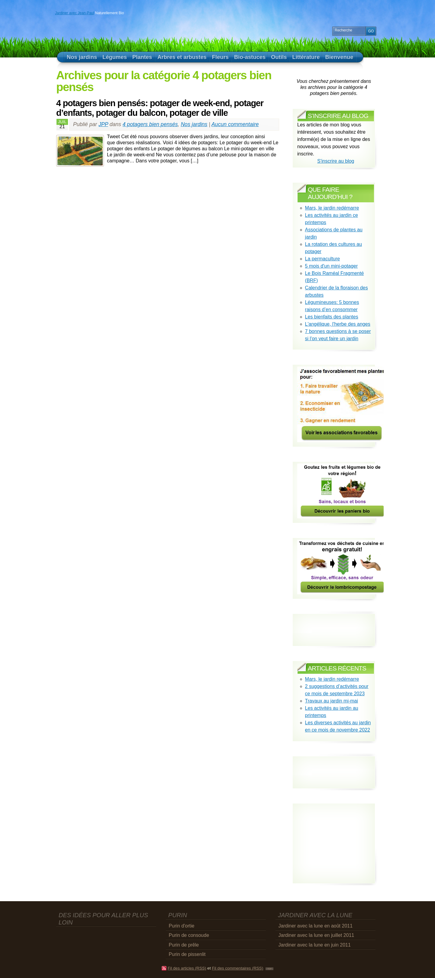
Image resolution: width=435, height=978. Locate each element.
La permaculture (322, 258)
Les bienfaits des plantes (331, 316)
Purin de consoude (189, 935)
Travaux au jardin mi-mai (331, 700)
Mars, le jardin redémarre (332, 207)
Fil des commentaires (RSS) (237, 968)
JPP (103, 124)
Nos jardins (194, 124)
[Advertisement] (332, 767)
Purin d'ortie (182, 925)
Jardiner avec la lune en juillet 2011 (316, 935)
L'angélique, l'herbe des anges (337, 324)
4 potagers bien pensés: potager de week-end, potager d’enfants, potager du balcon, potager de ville (159, 108)
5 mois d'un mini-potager (331, 266)
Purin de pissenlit (187, 954)
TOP (269, 969)
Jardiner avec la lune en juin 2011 (315, 944)
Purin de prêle (184, 944)
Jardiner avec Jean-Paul (74, 13)
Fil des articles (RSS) (187, 968)
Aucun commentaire (235, 124)
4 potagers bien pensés (150, 124)
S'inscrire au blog (335, 161)
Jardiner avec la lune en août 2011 (316, 925)
